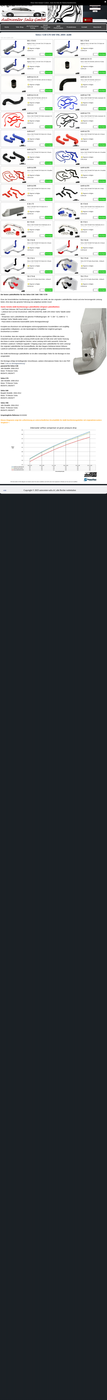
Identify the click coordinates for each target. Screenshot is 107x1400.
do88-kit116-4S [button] (32, 95)
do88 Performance (58, 27)
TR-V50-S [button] (31, 258)
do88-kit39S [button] (85, 186)
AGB (4, 490)
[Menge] (42, 54)
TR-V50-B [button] (31, 240)
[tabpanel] (53, 358)
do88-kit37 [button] (31, 131)
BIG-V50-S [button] (31, 59)
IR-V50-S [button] (84, 222)
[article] (27, 47)
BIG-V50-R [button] (85, 41)
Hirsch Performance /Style (45, 27)
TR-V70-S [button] (84, 276)
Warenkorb (97, 27)
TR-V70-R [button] (31, 276)
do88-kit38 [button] (84, 149)
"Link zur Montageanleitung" (15, 363)
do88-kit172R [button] (32, 113)
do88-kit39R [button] (31, 186)
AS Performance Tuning (33, 27)
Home (6, 27)
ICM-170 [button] (30, 204)
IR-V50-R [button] (30, 222)
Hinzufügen (49, 54)
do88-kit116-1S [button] (86, 59)
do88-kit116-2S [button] (32, 77)
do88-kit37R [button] (85, 131)
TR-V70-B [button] (84, 258)
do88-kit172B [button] (86, 95)
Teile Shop (19, 27)
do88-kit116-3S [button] (86, 77)
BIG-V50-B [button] (31, 41)
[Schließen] (105, 2)
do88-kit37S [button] (31, 149)
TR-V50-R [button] (84, 240)
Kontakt (84, 27)
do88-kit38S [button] (85, 168)
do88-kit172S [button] (85, 113)
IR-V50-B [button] (84, 204)
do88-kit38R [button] (31, 168)
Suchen (89, 20)
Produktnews (71, 27)
